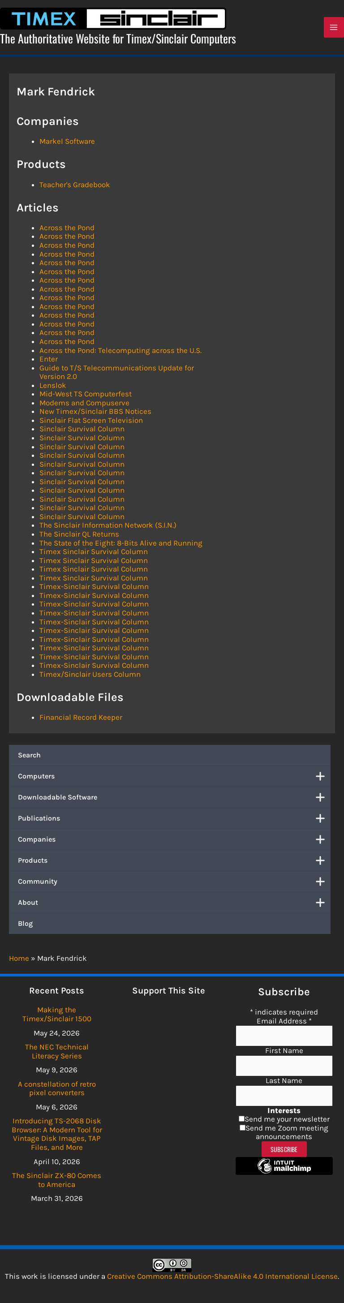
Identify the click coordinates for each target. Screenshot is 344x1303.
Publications (174, 820)
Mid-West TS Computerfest (85, 395)
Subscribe (284, 1149)
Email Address (284, 1020)
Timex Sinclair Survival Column (93, 553)
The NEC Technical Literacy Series (57, 1051)
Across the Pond (67, 229)
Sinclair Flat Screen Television (91, 421)
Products (174, 862)
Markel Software (67, 143)
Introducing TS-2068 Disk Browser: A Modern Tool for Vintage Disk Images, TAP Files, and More (57, 1134)
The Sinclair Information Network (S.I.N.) (107, 527)
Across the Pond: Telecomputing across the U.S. (120, 352)
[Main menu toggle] (334, 28)
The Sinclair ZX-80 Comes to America (56, 1180)
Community (174, 883)
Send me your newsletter (287, 1118)
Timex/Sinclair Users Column (90, 675)
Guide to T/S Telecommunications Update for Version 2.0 (116, 374)
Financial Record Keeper (80, 718)
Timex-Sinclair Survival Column (94, 588)
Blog (25, 925)
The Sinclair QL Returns (79, 535)
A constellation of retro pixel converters (57, 1088)
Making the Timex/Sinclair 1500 (56, 1014)
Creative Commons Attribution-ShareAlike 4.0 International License (222, 1276)
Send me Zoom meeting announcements (286, 1132)
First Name (284, 1050)
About (174, 904)
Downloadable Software (174, 799)
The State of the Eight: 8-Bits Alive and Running (120, 544)
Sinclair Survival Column (82, 430)
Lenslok (52, 387)
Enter (48, 360)
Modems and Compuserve (84, 404)
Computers (174, 778)
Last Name (284, 1080)
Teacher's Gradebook (74, 186)
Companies (174, 841)
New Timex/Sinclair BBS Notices (95, 413)
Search (29, 757)
